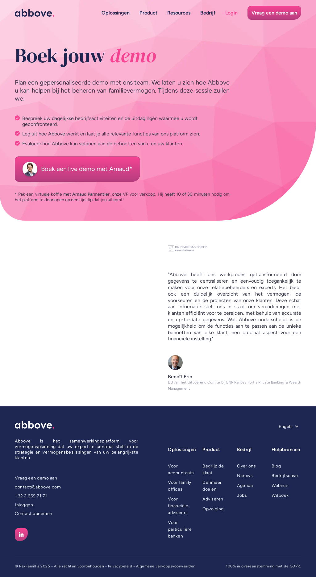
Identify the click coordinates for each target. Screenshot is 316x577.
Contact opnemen (33, 513)
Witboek (280, 495)
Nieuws (245, 475)
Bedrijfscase (285, 475)
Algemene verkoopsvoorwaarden (166, 566)
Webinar (280, 485)
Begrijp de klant (213, 469)
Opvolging (213, 509)
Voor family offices (179, 486)
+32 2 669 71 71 (31, 496)
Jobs (242, 495)
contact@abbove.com (38, 487)
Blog (276, 466)
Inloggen (24, 505)
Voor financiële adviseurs (178, 505)
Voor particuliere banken (180, 529)
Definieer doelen (212, 486)
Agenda (245, 485)
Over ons (246, 466)
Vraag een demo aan (36, 478)
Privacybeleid (120, 566)
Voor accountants (181, 469)
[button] (116, 13)
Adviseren (212, 499)
